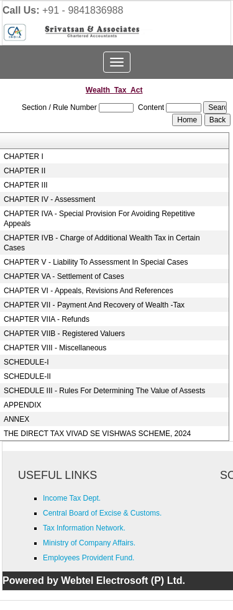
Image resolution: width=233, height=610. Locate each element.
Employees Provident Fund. (88, 557)
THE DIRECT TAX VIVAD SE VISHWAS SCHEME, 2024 (97, 433)
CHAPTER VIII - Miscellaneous (55, 348)
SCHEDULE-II (27, 376)
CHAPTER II (24, 170)
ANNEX (16, 419)
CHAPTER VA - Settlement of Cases (64, 276)
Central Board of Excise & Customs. (102, 513)
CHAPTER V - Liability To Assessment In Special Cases (96, 262)
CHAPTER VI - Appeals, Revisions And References (88, 290)
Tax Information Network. (84, 528)
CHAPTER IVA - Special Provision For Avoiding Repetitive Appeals (99, 218)
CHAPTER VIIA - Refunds (46, 319)
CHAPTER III (26, 185)
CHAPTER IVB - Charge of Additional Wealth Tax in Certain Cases (102, 243)
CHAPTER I (23, 156)
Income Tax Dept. (72, 498)
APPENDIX (23, 405)
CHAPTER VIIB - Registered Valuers (64, 333)
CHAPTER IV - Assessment (49, 199)
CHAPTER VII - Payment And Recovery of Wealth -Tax (94, 305)
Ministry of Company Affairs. (89, 543)
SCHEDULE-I (26, 362)
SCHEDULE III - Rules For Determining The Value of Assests (104, 390)
